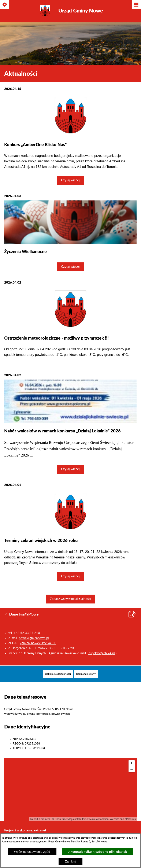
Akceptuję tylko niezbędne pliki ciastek (97, 851)
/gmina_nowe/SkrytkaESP (38, 643)
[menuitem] (58, 674)
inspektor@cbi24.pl (101, 653)
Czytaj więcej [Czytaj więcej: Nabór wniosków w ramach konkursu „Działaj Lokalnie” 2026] (70, 469)
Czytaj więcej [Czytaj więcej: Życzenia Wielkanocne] (70, 266)
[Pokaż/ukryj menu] (136, 5)
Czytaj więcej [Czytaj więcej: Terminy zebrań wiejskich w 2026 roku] (70, 576)
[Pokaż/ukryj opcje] (5, 5)
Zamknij (70, 861)
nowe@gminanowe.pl (34, 638)
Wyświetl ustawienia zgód (32, 851)
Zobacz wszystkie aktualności (70, 599)
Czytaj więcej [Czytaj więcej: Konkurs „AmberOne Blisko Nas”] (70, 180)
